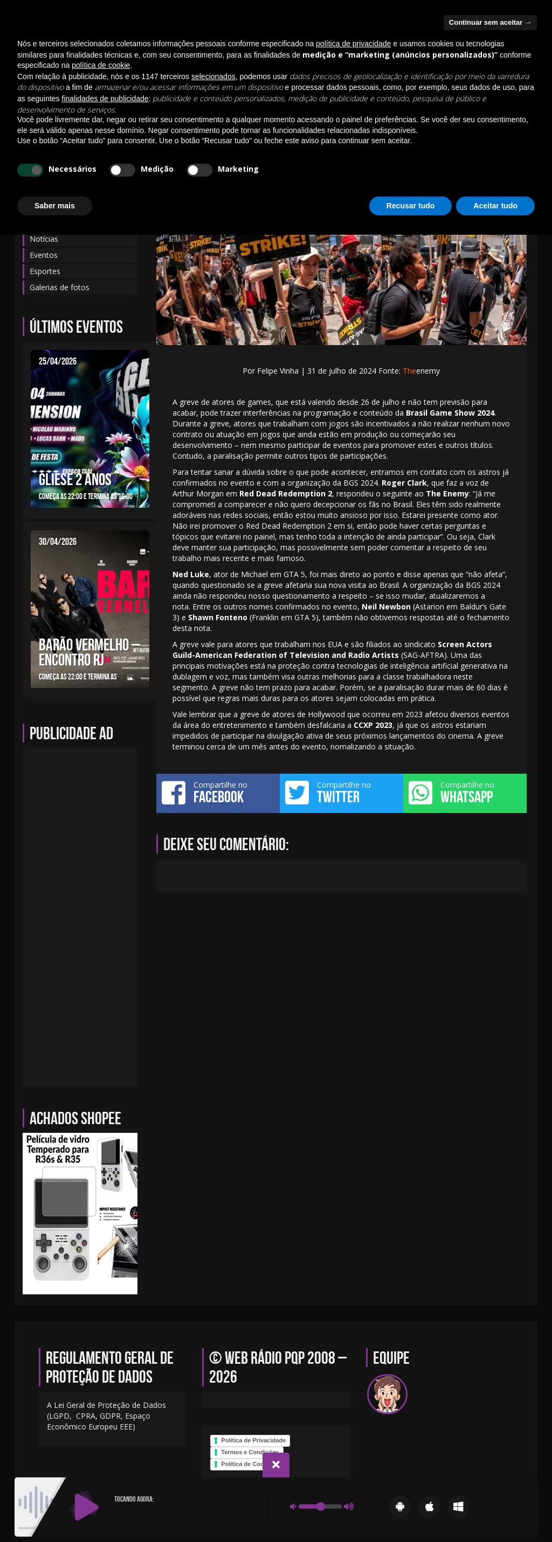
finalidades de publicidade (105, 1405)
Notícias (253, 104)
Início (41, 104)
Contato (159, 104)
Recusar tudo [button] (410, 1512)
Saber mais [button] (54, 1512)
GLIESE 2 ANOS (75, 479)
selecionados (213, 1383)
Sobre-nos (305, 104)
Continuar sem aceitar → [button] (490, 1330)
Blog (77, 104)
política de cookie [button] (101, 1372)
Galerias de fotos (440, 104)
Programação (365, 104)
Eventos (206, 104)
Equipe (115, 104)
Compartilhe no (218, 792)
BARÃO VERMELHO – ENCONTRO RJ (89, 652)
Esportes (45, 271)
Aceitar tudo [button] (495, 1512)
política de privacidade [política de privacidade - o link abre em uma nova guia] (353, 1351)
